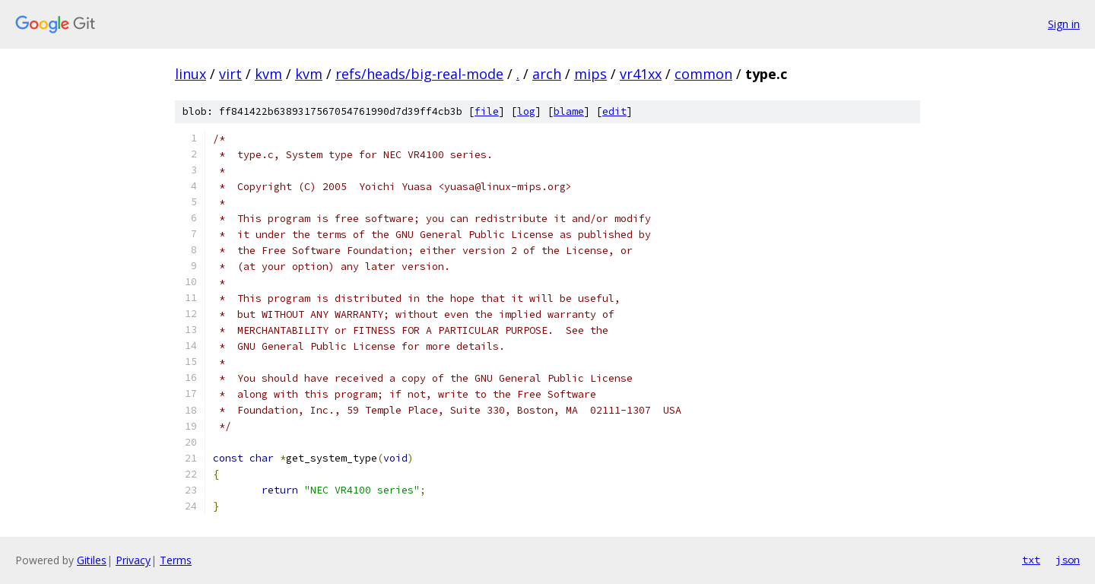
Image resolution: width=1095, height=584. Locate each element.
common (703, 74)
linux (190, 74)
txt (1031, 560)
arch (546, 74)
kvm (268, 74)
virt (230, 74)
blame (569, 111)
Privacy (133, 560)
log (526, 111)
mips (590, 74)
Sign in (1064, 24)
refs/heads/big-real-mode (419, 74)
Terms (176, 560)
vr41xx (641, 74)
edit (614, 111)
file (486, 111)
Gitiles (91, 560)
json (1067, 560)
